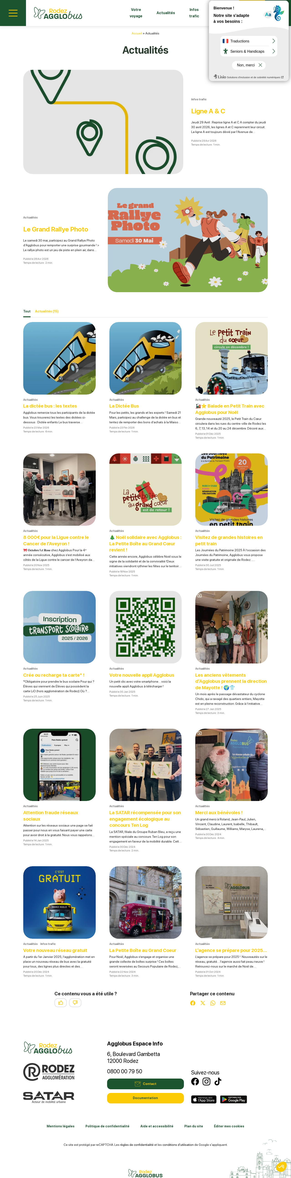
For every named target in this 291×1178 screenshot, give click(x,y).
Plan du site (193, 1114)
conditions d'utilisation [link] (178, 1133)
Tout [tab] (27, 293)
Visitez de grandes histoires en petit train (230, 522)
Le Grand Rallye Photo (61, 215)
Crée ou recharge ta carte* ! (55, 657)
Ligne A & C (199, 106)
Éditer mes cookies (229, 1114)
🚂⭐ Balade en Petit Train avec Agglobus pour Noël (225, 391)
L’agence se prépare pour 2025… (224, 935)
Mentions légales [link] (61, 1114)
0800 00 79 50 (124, 1059)
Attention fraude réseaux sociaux (52, 797)
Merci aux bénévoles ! (220, 794)
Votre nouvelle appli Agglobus (143, 657)
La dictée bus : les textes (52, 388)
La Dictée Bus (125, 388)
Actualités (152, 13)
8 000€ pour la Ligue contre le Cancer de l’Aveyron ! (57, 522)
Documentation (145, 1086)
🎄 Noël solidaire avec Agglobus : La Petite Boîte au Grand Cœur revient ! (142, 525)
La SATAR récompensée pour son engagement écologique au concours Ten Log (142, 800)
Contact (252, 12)
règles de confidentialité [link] (137, 1133)
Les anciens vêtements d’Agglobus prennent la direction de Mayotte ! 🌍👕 (227, 663)
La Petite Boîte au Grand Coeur (144, 932)
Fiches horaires (216, 13)
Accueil (137, 33)
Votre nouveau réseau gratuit (57, 932)
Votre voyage (118, 13)
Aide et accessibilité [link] (156, 1114)
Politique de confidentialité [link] (107, 1114)
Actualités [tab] (47, 293)
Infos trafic (183, 13)
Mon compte (278, 12)
